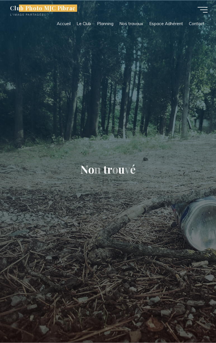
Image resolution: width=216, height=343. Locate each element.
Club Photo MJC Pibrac (42, 8)
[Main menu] (203, 10)
